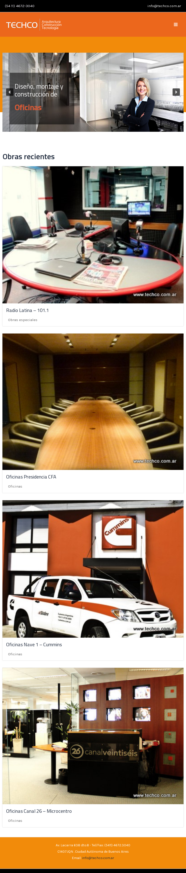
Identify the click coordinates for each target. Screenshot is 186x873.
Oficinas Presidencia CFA (31, 476)
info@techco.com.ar (164, 6)
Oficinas (28, 107)
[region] (93, 92)
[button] (93, 92)
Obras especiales (22, 320)
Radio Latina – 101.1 (27, 310)
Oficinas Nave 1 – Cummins (34, 644)
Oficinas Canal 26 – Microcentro (39, 811)
